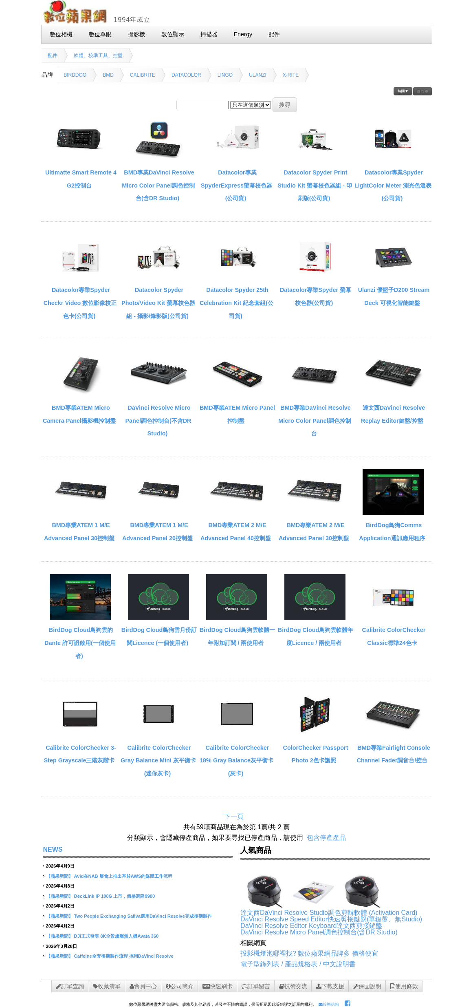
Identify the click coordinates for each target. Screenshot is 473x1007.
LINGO (225, 75)
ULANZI (257, 75)
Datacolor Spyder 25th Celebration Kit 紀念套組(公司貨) (236, 303)
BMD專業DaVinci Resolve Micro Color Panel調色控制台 (314, 420)
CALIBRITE (142, 75)
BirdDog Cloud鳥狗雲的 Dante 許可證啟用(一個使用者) (80, 643)
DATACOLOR (186, 75)
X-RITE (291, 75)
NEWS (53, 849)
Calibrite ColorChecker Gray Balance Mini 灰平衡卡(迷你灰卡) (158, 760)
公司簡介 (180, 986)
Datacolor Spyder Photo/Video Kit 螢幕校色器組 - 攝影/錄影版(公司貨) (158, 303)
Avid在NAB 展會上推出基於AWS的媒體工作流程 (123, 876)
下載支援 (330, 986)
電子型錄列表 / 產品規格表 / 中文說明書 (298, 964)
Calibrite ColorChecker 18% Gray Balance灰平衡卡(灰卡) (236, 760)
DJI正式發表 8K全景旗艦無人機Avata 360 (116, 936)
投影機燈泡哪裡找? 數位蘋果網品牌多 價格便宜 (309, 953)
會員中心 (143, 986)
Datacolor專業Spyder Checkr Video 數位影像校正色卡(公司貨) (80, 303)
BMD (108, 75)
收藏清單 (107, 986)
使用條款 (404, 986)
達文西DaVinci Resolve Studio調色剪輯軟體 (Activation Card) (329, 912)
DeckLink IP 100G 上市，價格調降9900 (114, 896)
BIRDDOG (75, 75)
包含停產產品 (326, 837)
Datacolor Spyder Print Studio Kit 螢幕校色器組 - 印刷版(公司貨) (314, 185)
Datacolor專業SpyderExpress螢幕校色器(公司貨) (236, 185)
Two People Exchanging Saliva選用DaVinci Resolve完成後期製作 (143, 916)
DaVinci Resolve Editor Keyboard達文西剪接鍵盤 (311, 925)
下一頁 (234, 816)
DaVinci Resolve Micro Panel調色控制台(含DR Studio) (319, 932)
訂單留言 (256, 986)
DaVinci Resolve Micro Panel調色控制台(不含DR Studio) (158, 420)
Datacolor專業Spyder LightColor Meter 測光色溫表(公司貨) (392, 185)
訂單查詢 (70, 986)
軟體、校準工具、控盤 (98, 55)
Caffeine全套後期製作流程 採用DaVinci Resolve (124, 956)
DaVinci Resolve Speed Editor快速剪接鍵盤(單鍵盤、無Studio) (331, 919)
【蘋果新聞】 (59, 876)
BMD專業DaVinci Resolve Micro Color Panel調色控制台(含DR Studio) (158, 185)
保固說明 (367, 986)
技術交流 (293, 986)
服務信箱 (329, 1004)
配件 (52, 55)
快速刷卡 (217, 986)
